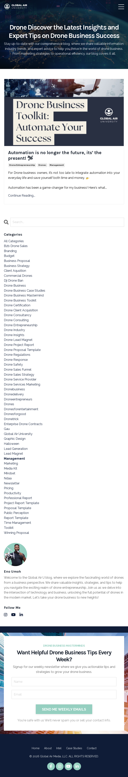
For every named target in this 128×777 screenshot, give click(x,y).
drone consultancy (17, 315)
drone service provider (20, 379)
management (57, 165)
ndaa (8, 478)
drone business (15, 285)
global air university (18, 434)
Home (35, 748)
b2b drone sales (16, 246)
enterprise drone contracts (23, 424)
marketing (11, 463)
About (48, 748)
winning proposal (16, 533)
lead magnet (13, 453)
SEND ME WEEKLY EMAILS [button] (64, 709)
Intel (58, 748)
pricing (8, 488)
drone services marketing (22, 384)
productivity (12, 493)
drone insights (14, 335)
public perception (16, 513)
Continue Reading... (21, 195)
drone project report (19, 345)
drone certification (17, 305)
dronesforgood (15, 414)
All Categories (14, 241)
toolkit (9, 528)
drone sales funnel (17, 369)
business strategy (17, 266)
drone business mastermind (24, 295)
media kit (10, 468)
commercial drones (18, 276)
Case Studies (74, 748)
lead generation (16, 449)
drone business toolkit (20, 300)
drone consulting (16, 320)
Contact (91, 748)
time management (17, 523)
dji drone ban (13, 280)
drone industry (14, 330)
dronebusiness (14, 389)
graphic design (15, 439)
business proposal (17, 261)
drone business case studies (24, 290)
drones (42, 165)
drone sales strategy (19, 374)
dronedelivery (14, 394)
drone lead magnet (18, 340)
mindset (9, 473)
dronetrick (11, 419)
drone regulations (17, 355)
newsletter (12, 483)
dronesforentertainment (21, 409)
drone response (16, 360)
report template (16, 518)
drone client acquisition (21, 310)
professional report (18, 498)
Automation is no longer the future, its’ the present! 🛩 (55, 155)
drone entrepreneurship (22, 165)
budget (9, 256)
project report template (21, 503)
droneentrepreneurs (18, 399)
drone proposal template (22, 350)
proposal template (17, 508)
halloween (11, 444)
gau (7, 429)
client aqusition (15, 271)
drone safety (13, 364)
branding (10, 251)
